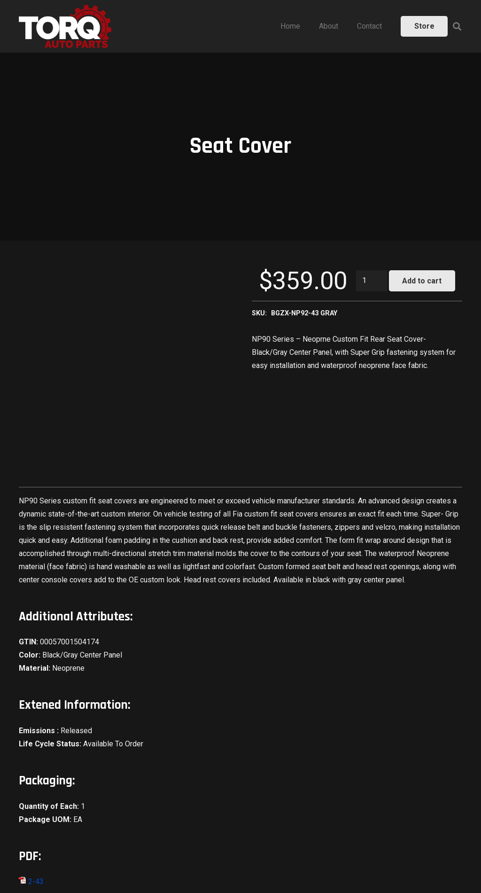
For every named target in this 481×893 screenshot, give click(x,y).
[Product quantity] (371, 280)
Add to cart (422, 280)
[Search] (457, 26)
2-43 (31, 881)
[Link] (65, 26)
